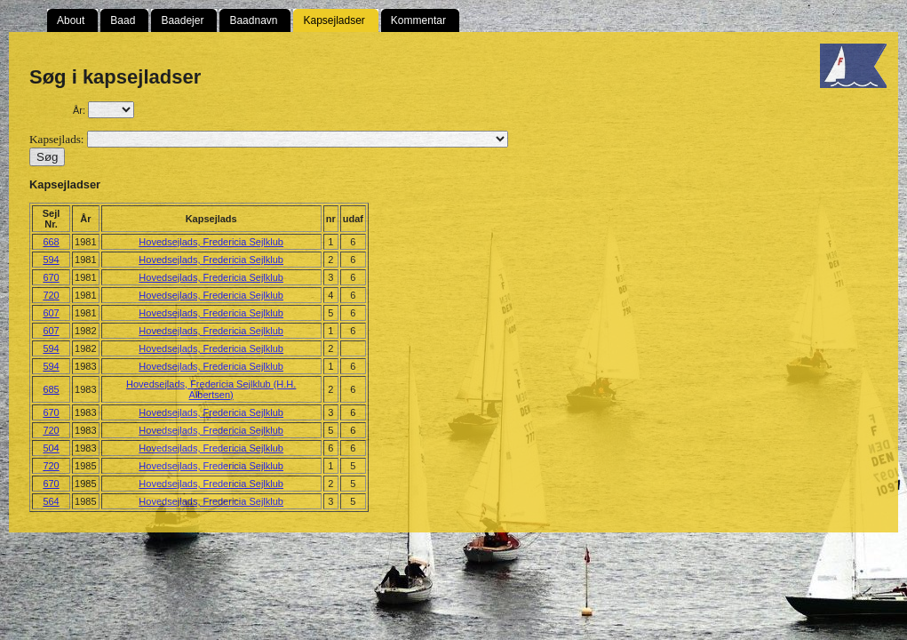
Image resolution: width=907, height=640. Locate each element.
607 (51, 313)
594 (51, 259)
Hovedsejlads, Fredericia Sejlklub (211, 241)
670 (51, 277)
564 (51, 501)
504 (51, 448)
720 (51, 295)
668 (51, 241)
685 (51, 389)
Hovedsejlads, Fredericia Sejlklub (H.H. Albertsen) (211, 389)
